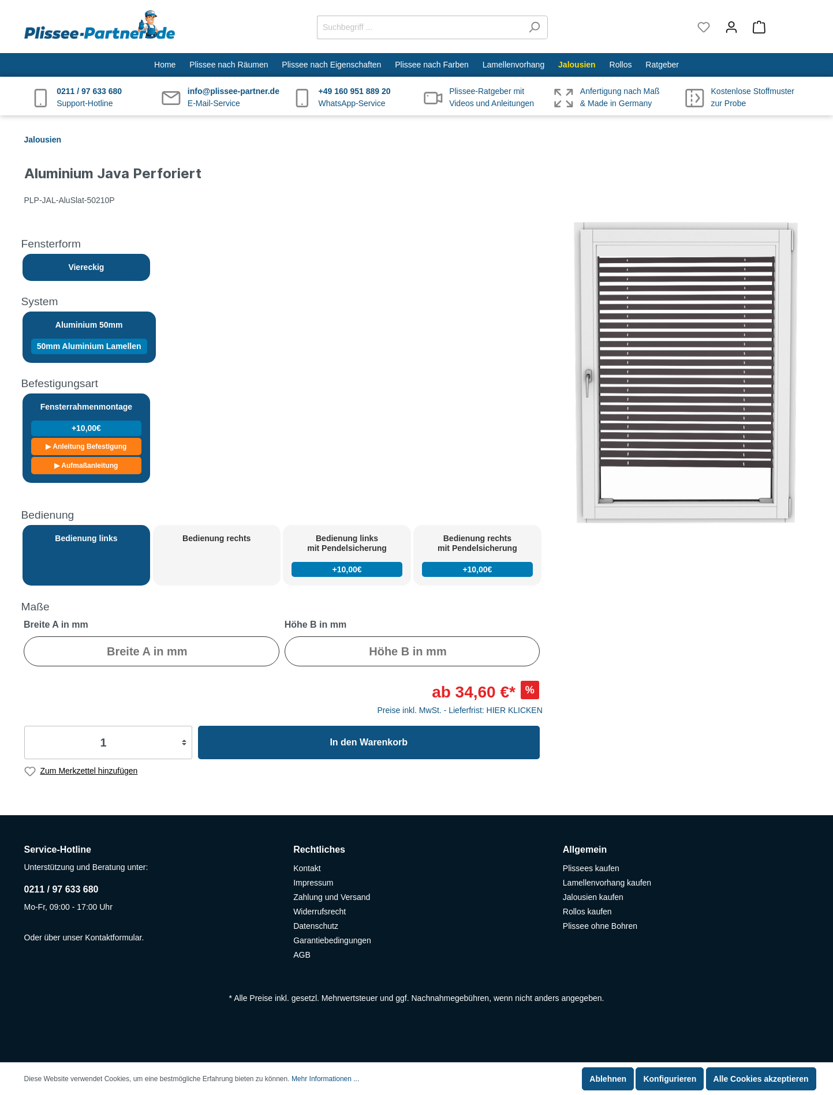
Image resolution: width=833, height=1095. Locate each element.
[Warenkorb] (777, 27)
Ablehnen (607, 1078)
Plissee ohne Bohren (600, 926)
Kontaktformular (113, 937)
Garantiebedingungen (332, 940)
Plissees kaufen (591, 868)
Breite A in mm (56, 624)
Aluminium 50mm (89, 337)
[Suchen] (534, 27)
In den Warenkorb (369, 742)
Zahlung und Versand (331, 897)
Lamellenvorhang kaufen (607, 882)
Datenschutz (315, 926)
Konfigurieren (669, 1078)
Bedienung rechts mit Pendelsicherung (477, 555)
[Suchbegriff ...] (419, 27)
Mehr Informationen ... (325, 1079)
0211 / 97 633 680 (61, 889)
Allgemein (585, 849)
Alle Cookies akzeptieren (761, 1078)
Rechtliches (319, 849)
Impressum (313, 882)
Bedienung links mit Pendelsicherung (347, 555)
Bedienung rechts (216, 538)
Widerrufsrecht (319, 911)
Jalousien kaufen (593, 897)
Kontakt (306, 868)
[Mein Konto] (731, 27)
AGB (302, 954)
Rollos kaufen (587, 911)
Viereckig (86, 267)
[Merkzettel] (704, 27)
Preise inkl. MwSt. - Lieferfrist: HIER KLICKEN (460, 710)
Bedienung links (86, 538)
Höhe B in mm (316, 624)
